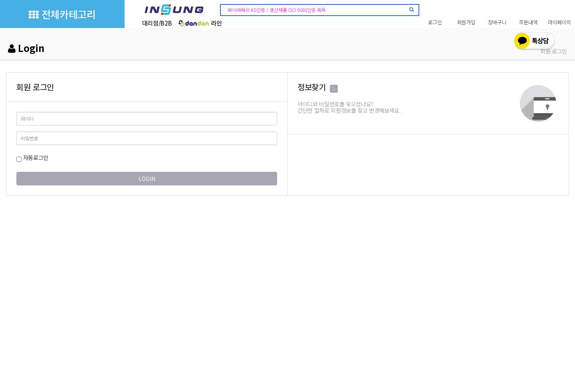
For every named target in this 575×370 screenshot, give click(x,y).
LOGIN (147, 179)
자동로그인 (32, 157)
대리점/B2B (157, 23)
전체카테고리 (62, 14)
